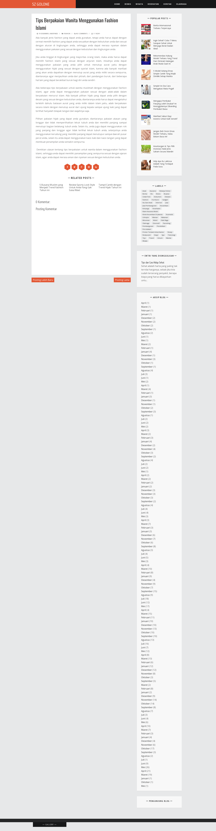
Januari (145, 314)
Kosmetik (169, 214)
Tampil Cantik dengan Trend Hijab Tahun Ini (109, 186)
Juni (143, 336)
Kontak (168, 4)
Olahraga (181, 4)
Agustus (145, 332)
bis (152, 194)
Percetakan (147, 229)
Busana (166, 194)
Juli (142, 374)
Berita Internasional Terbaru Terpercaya (162, 26)
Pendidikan (161, 226)
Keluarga (146, 209)
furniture (155, 200)
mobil (155, 220)
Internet (159, 203)
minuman (146, 220)
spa (163, 235)
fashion (67, 33)
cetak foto (146, 197)
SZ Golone (41, 4)
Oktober (145, 325)
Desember (146, 317)
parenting (166, 223)
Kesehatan (156, 209)
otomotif (156, 223)
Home (117, 4)
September (147, 329)
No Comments (81, 33)
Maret (144, 306)
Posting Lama (122, 279)
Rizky (98, 33)
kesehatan (153, 4)
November (146, 321)
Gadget (165, 200)
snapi (156, 235)
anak (144, 191)
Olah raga (164, 220)
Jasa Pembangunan (149, 206)
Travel (151, 238)
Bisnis (128, 4)
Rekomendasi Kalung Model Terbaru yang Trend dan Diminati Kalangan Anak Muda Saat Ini (165, 59)
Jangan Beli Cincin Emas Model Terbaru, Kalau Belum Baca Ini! (164, 134)
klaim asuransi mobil (150, 211)
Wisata (139, 4)
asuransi (153, 191)
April (143, 302)
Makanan (164, 217)
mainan (155, 217)
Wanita (168, 238)
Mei (143, 340)
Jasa (166, 203)
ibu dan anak (147, 203)
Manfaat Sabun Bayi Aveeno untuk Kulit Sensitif (165, 117)
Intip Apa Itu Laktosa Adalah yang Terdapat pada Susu (163, 164)
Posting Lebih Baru (43, 279)
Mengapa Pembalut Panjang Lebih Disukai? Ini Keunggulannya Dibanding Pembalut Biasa (164, 105)
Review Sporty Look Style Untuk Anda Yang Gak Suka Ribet (82, 187)
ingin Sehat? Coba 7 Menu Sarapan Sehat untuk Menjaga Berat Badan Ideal (165, 44)
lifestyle (146, 217)
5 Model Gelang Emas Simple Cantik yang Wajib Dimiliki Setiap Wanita (164, 74)
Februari (145, 310)
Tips (144, 238)
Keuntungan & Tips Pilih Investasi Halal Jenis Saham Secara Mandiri (164, 149)
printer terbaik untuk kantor (153, 232)
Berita (145, 194)
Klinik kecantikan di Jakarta (152, 214)
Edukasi (167, 197)
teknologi (171, 235)
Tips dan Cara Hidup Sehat (152, 262)
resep (170, 232)
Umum (160, 238)
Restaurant (147, 235)
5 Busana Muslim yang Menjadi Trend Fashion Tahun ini (51, 187)
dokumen (157, 197)
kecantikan (164, 206)
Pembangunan (148, 226)
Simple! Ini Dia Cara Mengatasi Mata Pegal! (163, 87)
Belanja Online (165, 191)
